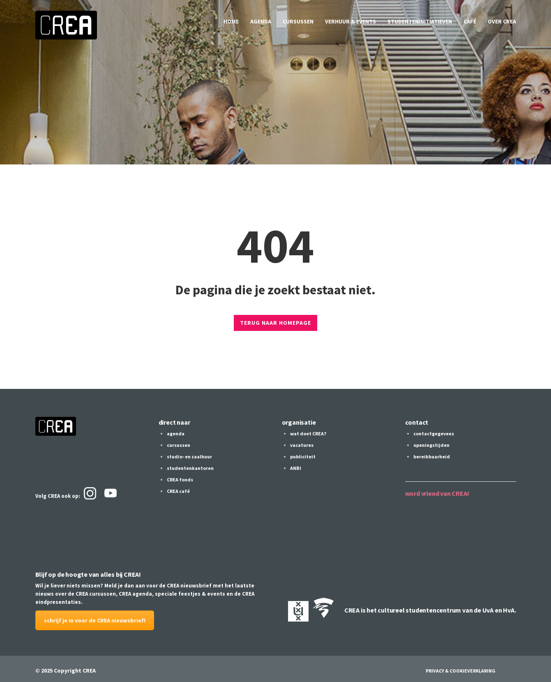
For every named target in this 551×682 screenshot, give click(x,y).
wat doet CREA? (308, 433)
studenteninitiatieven (419, 21)
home (231, 21)
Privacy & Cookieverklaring (461, 671)
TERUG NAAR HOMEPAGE (275, 322)
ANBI (295, 468)
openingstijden (431, 445)
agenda (260, 21)
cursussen (298, 21)
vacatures (302, 445)
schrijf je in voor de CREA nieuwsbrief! (94, 620)
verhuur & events (350, 21)
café (469, 21)
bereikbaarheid (431, 456)
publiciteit (303, 456)
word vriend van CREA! (437, 493)
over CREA (502, 21)
